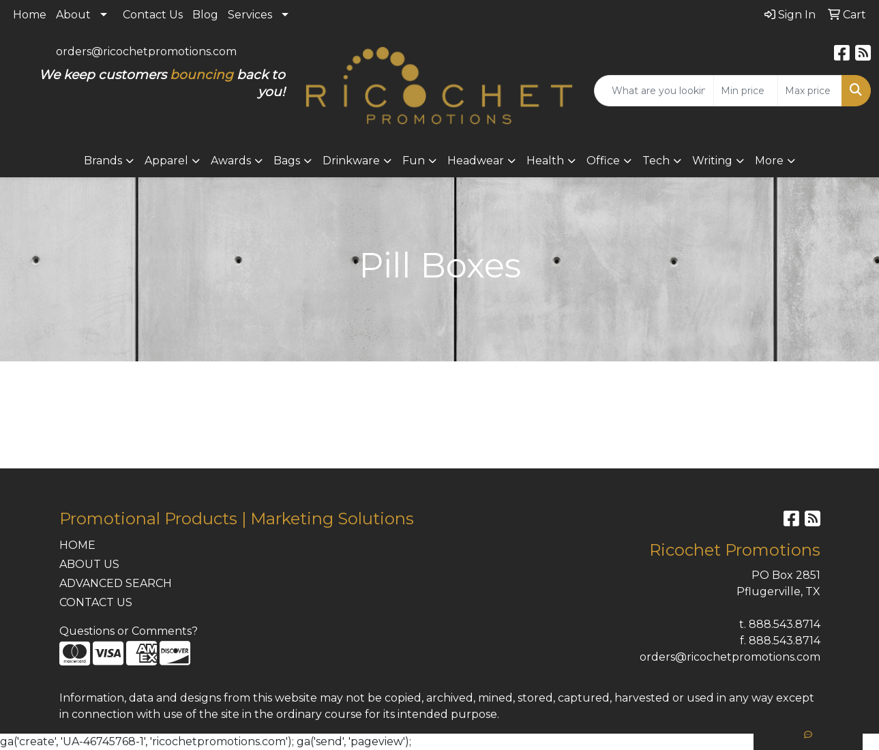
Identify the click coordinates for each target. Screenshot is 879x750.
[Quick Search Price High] (809, 90)
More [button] (769, 160)
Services (250, 14)
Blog (205, 14)
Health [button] (545, 160)
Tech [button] (656, 160)
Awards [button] (231, 160)
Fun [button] (413, 160)
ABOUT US (89, 564)
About (73, 14)
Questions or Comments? (128, 631)
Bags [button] (286, 160)
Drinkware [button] (351, 160)
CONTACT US (95, 602)
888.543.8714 (784, 624)
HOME (77, 545)
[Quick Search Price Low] (745, 90)
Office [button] (603, 160)
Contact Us (153, 14)
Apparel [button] (166, 160)
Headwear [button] (475, 160)
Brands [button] (103, 160)
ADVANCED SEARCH (115, 583)
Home (29, 14)
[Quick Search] (654, 90)
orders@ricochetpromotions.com (146, 51)
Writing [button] (712, 160)
